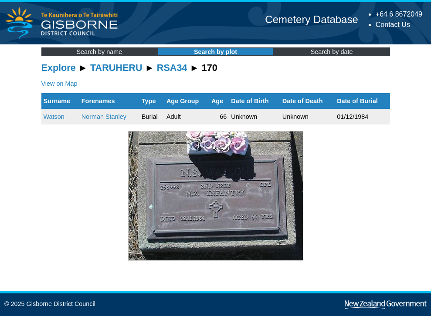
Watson (54, 116)
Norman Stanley (103, 116)
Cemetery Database (311, 19)
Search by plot (215, 51)
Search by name (99, 51)
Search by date (332, 51)
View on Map (59, 83)
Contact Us (393, 24)
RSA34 (172, 67)
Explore (58, 67)
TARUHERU (116, 67)
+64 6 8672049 (399, 14)
